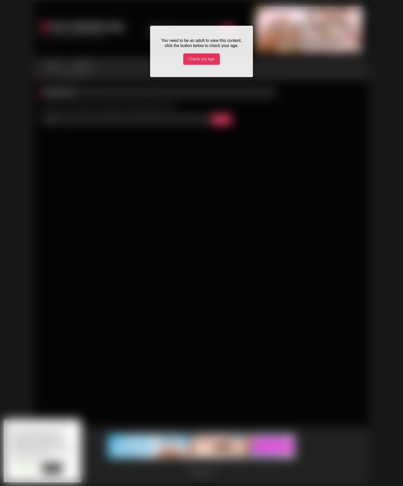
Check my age (201, 59)
